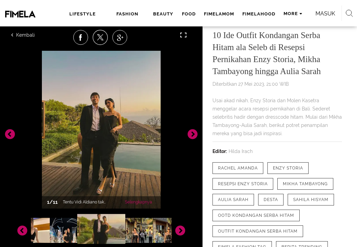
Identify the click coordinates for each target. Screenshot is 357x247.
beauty (163, 13)
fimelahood (258, 13)
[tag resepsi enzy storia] (243, 183)
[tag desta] (270, 199)
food (189, 13)
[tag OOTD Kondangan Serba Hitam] (256, 215)
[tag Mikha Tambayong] (305, 183)
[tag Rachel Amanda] (238, 168)
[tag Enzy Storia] (288, 168)
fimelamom (219, 13)
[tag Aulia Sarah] (233, 199)
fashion (127, 13)
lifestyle (82, 13)
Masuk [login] (325, 13)
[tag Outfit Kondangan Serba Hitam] (258, 231)
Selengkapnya (138, 202)
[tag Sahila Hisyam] (311, 199)
